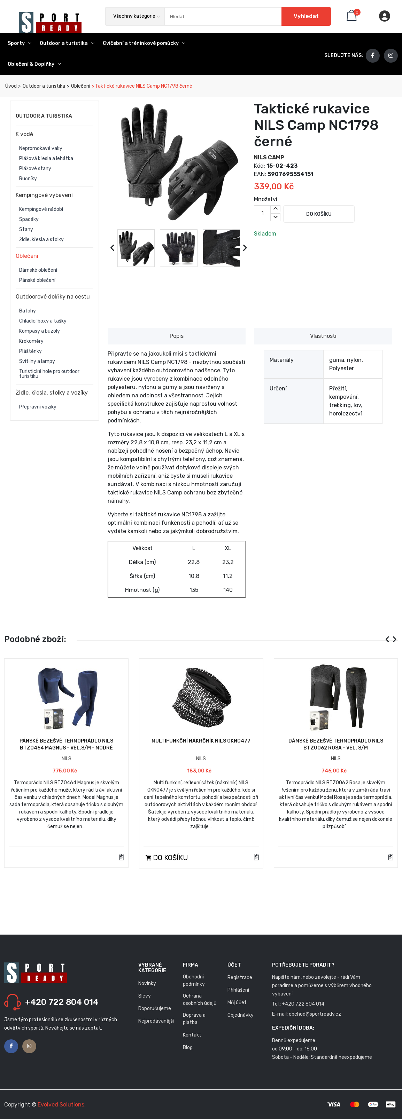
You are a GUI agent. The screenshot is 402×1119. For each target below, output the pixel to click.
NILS (66, 759)
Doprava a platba (194, 1018)
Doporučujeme (154, 1008)
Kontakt (192, 1035)
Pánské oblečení (37, 280)
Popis (177, 336)
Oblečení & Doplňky (34, 64)
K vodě (24, 134)
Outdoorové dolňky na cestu (53, 296)
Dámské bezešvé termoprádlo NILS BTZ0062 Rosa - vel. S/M (335, 744)
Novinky (147, 983)
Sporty (19, 43)
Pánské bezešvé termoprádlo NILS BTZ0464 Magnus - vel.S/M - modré (66, 744)
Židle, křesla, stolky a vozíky (52, 392)
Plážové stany (35, 168)
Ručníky (28, 178)
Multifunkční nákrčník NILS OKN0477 (201, 741)
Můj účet (237, 1003)
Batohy (27, 311)
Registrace (239, 978)
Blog (188, 1047)
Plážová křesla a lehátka (46, 158)
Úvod (10, 86)
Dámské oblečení (38, 270)
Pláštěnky (30, 351)
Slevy (144, 996)
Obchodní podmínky (194, 980)
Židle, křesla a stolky (41, 239)
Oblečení (80, 86)
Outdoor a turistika (67, 43)
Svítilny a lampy (37, 361)
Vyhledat (306, 16)
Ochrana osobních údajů (199, 999)
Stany (26, 229)
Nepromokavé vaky (40, 148)
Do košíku (319, 214)
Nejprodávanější (156, 1021)
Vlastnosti (323, 336)
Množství (265, 199)
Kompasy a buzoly (39, 331)
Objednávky (240, 1015)
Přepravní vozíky (37, 407)
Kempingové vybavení (44, 195)
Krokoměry (31, 341)
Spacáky (29, 219)
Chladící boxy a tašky (43, 321)
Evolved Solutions (61, 1104)
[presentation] (112, 248)
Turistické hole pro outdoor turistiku (49, 374)
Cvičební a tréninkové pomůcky (144, 43)
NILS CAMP (269, 157)
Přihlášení (238, 990)
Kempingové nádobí (41, 209)
